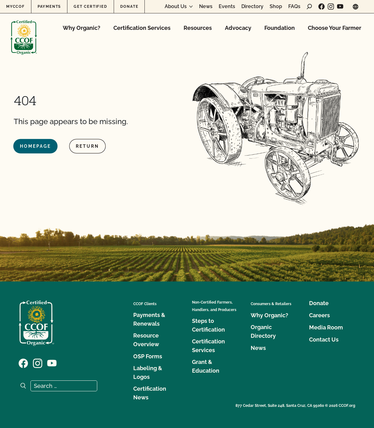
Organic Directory (263, 331)
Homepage (35, 146)
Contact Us (324, 339)
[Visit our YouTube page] (340, 6)
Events (227, 6)
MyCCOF (15, 6)
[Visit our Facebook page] (321, 6)
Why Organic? (81, 28)
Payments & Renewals (149, 319)
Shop (276, 6)
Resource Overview (146, 339)
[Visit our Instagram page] (331, 6)
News (205, 6)
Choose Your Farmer (334, 28)
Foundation (279, 28)
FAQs (294, 6)
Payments (49, 6)
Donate (129, 6)
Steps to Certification (208, 325)
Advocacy (238, 28)
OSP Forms (147, 356)
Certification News (149, 393)
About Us (176, 6)
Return (87, 146)
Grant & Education (205, 366)
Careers (319, 315)
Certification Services (142, 28)
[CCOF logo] (23, 31)
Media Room (326, 327)
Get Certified (90, 6)
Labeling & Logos (147, 372)
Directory (252, 6)
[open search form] (309, 6)
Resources (198, 28)
